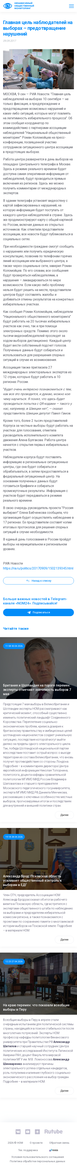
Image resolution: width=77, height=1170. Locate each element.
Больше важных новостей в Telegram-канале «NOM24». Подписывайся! (35, 601)
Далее (64, 814)
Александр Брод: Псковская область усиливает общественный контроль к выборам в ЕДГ (32, 880)
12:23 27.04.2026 (14, 961)
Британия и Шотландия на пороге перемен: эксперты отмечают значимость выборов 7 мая (37, 690)
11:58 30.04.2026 (14, 646)
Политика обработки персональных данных (37, 1161)
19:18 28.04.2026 (14, 836)
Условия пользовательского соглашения (37, 1156)
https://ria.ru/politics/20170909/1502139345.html (38, 568)
